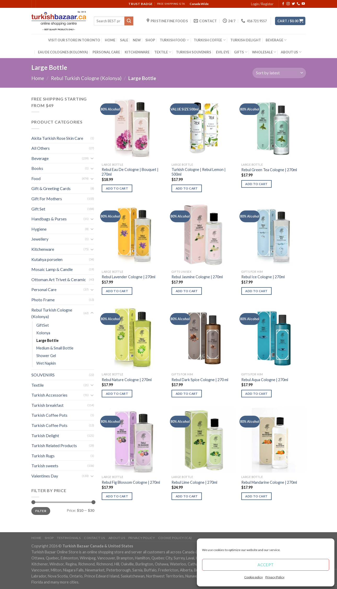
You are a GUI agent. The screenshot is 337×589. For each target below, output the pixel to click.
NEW (137, 40)
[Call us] (298, 4)
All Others (40, 148)
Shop (49, 538)
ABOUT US (291, 51)
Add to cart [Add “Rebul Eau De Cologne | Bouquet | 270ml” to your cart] (117, 188)
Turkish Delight (45, 435)
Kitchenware (42, 249)
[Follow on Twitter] (293, 4)
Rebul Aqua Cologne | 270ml (264, 379)
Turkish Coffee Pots (49, 415)
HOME (110, 40)
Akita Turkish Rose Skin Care (57, 138)
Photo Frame (43, 299)
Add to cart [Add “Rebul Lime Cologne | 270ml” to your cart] (187, 496)
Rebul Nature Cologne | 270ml (127, 379)
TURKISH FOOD (174, 39)
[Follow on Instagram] (288, 4)
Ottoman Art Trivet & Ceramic (58, 279)
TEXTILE (162, 51)
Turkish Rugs (43, 455)
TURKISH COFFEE (209, 39)
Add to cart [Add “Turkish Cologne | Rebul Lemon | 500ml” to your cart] (187, 188)
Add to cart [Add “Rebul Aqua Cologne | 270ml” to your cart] (256, 393)
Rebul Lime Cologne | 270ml (194, 482)
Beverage (40, 158)
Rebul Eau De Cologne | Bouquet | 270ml (130, 172)
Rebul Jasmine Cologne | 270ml (197, 277)
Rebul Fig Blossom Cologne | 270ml (131, 482)
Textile (37, 384)
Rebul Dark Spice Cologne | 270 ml (200, 379)
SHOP (150, 40)
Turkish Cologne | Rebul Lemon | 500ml (199, 172)
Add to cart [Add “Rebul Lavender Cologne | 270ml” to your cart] (117, 291)
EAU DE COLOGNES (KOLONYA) (63, 52)
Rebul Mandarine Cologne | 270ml (269, 482)
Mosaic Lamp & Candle (52, 269)
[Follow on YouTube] (303, 4)
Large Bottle (47, 340)
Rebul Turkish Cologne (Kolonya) (86, 78)
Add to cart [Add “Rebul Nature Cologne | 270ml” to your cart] (117, 393)
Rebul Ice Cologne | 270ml (263, 277)
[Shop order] (279, 73)
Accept (266, 564)
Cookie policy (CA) (175, 538)
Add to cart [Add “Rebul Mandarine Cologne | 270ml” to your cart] (256, 496)
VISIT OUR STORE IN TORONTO (74, 40)
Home (37, 78)
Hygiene (39, 228)
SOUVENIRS (43, 374)
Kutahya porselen (46, 259)
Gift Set (38, 208)
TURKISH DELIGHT (245, 40)
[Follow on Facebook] (283, 4)
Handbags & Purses (49, 218)
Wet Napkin (46, 363)
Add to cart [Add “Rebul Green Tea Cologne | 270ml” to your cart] (256, 184)
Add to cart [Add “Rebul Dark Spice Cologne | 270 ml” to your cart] (187, 393)
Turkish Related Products (54, 445)
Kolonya (43, 333)
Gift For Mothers (46, 198)
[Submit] (128, 20)
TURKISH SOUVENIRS (193, 52)
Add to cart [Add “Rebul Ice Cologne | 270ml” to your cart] (256, 291)
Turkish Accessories (49, 394)
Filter (40, 511)
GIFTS (240, 51)
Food (36, 178)
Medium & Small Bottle (54, 348)
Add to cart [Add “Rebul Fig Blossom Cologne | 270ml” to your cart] (117, 496)
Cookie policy (253, 577)
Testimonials (69, 538)
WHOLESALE (264, 51)
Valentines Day (44, 475)
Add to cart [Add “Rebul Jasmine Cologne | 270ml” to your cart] (187, 291)
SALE (124, 40)
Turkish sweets (44, 465)
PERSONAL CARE (106, 52)
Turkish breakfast (47, 405)
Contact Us (94, 538)
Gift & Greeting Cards (51, 188)
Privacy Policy (274, 577)
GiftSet (42, 325)
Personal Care (43, 289)
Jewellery (39, 238)
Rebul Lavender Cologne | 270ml (128, 277)
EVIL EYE (222, 52)
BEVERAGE (276, 39)
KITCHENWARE (137, 52)
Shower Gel (46, 355)
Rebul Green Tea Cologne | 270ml (269, 170)
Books (37, 168)
